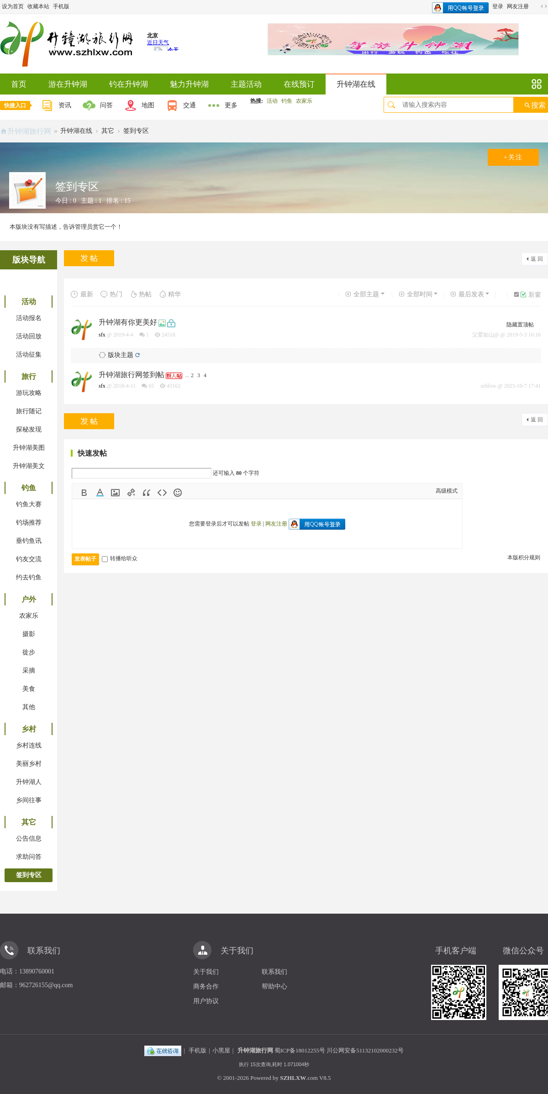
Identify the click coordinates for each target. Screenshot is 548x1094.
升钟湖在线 (356, 84)
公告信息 (29, 838)
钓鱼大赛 (29, 504)
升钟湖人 (29, 781)
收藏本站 (38, 6)
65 (151, 386)
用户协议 (206, 1001)
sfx (102, 334)
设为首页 (13, 6)
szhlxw (488, 386)
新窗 (531, 294)
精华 (169, 294)
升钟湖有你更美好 (128, 322)
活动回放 (29, 336)
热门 (111, 294)
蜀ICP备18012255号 (299, 1050)
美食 (28, 688)
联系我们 (274, 971)
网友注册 (518, 6)
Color (100, 492)
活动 (272, 101)
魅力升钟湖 (189, 84)
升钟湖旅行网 (29, 131)
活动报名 (29, 318)
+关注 (513, 157)
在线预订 (299, 84)
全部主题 (362, 294)
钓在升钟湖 (128, 84)
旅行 (28, 376)
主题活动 (246, 84)
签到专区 (136, 130)
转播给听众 (119, 558)
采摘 (28, 670)
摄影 (28, 634)
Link (131, 492)
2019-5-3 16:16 (524, 334)
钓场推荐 (29, 522)
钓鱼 (286, 101)
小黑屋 (221, 1050)
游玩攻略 (29, 392)
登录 (497, 6)
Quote (146, 492)
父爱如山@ (485, 334)
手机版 (61, 6)
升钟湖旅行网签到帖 (131, 375)
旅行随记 (29, 411)
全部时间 (415, 294)
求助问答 (29, 856)
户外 (28, 599)
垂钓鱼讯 (29, 540)
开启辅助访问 (535, 6)
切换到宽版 (544, 6)
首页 (18, 84)
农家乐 (304, 101)
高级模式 (447, 491)
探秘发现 (29, 429)
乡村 (28, 729)
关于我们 (206, 971)
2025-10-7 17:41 (522, 386)
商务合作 (206, 986)
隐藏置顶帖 (520, 324)
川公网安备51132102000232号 (365, 1050)
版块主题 (120, 355)
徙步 (28, 652)
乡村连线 (29, 745)
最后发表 (467, 294)
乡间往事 (29, 800)
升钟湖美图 (29, 447)
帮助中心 (274, 986)
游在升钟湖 (67, 84)
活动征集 (29, 354)
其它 (107, 130)
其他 (28, 707)
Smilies (177, 492)
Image (115, 492)
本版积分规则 (523, 557)
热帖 (140, 294)
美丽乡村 (29, 763)
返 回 (537, 259)
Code (162, 492)
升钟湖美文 (29, 466)
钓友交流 (29, 559)
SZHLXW (293, 1077)
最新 (82, 294)
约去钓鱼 (29, 577)
